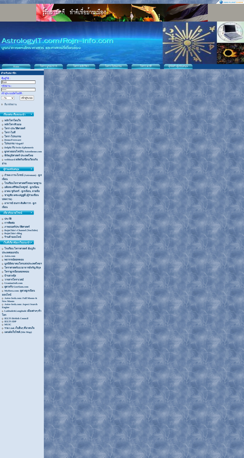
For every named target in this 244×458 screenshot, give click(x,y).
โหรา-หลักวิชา (81, 66)
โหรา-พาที (145, 66)
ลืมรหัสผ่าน (10, 104)
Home (16, 66)
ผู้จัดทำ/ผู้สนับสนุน (178, 66)
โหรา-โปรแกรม (113, 66)
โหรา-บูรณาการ (48, 66)
